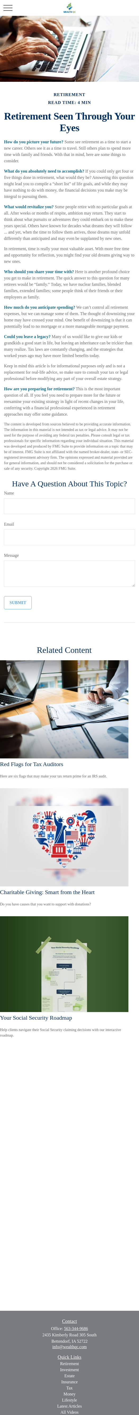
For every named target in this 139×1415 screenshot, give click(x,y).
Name (9, 493)
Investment (69, 1369)
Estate (69, 1376)
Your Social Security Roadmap (36, 1017)
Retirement (69, 1363)
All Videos (69, 1412)
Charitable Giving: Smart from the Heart (47, 892)
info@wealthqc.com (69, 1347)
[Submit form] (18, 602)
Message (11, 555)
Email (9, 524)
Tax (69, 1388)
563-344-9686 (76, 1328)
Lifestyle (69, 1400)
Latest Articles (69, 1406)
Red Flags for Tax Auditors (31, 764)
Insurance (69, 1382)
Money (69, 1394)
